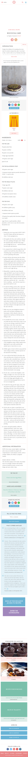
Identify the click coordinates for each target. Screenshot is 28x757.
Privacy (7, 753)
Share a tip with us (14, 737)
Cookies (12, 753)
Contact (25, 753)
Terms (2, 753)
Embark (9, 755)
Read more (14, 56)
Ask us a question (14, 733)
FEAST (19, 35)
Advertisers (18, 753)
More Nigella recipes (14, 29)
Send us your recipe (14, 728)
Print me (24, 44)
